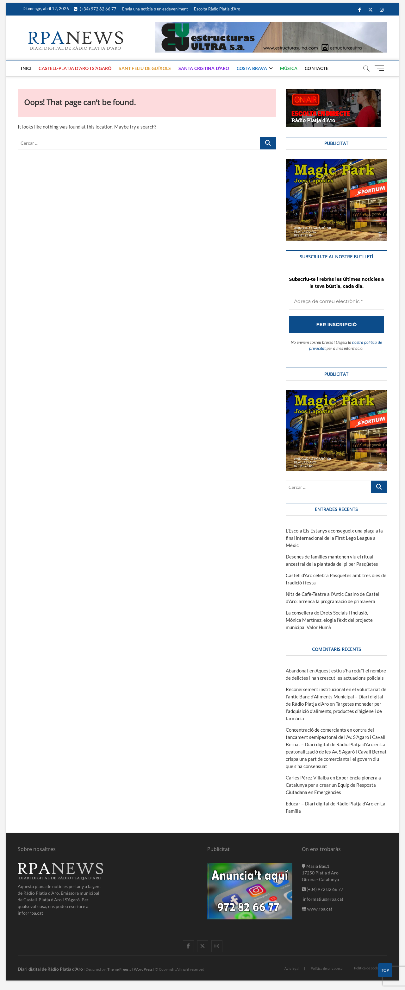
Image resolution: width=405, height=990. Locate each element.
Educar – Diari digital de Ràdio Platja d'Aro (329, 803)
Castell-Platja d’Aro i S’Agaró (75, 68)
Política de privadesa (327, 968)
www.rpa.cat (317, 908)
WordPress (143, 969)
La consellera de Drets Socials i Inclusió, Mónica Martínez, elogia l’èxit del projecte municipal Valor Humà (329, 620)
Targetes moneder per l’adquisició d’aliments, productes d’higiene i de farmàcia (334, 711)
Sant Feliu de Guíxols (145, 68)
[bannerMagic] (336, 163)
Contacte (316, 68)
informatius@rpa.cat (322, 899)
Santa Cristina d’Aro (203, 68)
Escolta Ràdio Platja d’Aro (217, 8)
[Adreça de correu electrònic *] (336, 301)
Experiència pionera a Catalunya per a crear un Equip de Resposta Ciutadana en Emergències (333, 785)
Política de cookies (368, 968)
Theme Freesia (119, 969)
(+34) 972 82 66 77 (95, 8)
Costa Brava (252, 68)
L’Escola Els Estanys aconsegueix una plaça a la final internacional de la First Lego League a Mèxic (334, 538)
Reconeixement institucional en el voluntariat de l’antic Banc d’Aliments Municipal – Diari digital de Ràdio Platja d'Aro (336, 696)
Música (288, 68)
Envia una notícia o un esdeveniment (155, 8)
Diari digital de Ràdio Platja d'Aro (50, 969)
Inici (26, 68)
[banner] (271, 25)
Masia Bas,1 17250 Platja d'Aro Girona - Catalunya (320, 872)
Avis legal (291, 968)
